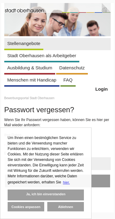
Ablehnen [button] (65, 207)
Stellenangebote (23, 43)
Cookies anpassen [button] (26, 207)
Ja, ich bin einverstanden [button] (45, 194)
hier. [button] (66, 182)
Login (101, 89)
